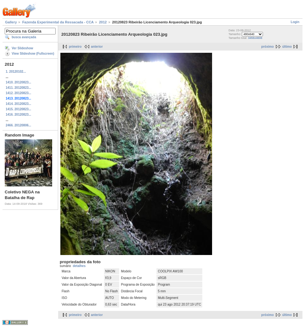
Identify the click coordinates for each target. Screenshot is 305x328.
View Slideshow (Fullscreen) (33, 53)
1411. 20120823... (18, 87)
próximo (267, 46)
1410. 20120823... (18, 82)
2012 (103, 22)
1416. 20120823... (18, 114)
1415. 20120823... (18, 109)
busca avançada (24, 37)
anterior (97, 46)
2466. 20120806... (18, 125)
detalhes (79, 266)
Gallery (11, 22)
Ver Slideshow (22, 48)
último (287, 46)
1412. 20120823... (18, 93)
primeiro (75, 46)
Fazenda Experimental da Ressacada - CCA (58, 22)
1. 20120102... (16, 71)
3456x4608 (255, 37)
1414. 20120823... (18, 104)
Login (295, 22)
